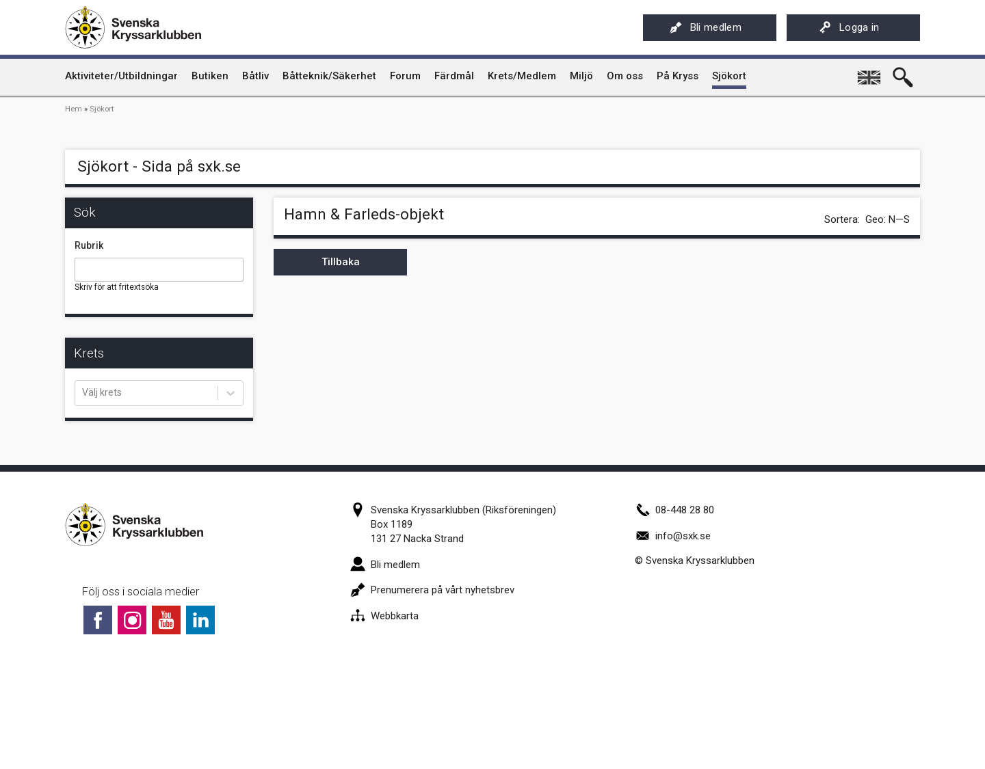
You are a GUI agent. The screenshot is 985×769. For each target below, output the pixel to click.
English (870, 72)
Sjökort (102, 109)
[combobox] (83, 393)
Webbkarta (384, 616)
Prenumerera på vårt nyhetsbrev (432, 590)
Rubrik (89, 245)
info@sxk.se (673, 536)
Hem (73, 109)
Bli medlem (705, 27)
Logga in (849, 27)
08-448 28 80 (674, 510)
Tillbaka (340, 262)
